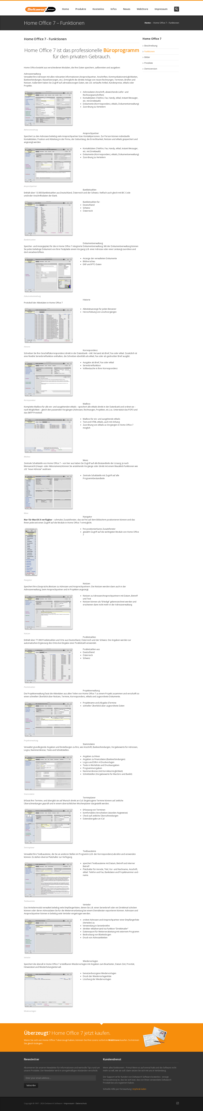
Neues (126, 9)
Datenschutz (81, 1103)
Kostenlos (98, 9)
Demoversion (150, 68)
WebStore (142, 9)
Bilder (147, 57)
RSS (177, 1103)
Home (65, 9)
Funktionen (149, 51)
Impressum (161, 9)
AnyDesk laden (139, 1089)
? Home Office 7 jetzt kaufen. (67, 1033)
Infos (114, 9)
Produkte (80, 9)
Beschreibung (150, 45)
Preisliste (148, 63)
